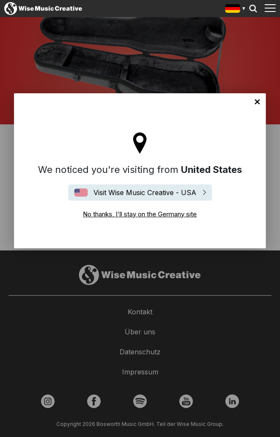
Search (253, 8)
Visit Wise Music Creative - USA (144, 192)
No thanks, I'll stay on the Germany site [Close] (257, 101)
